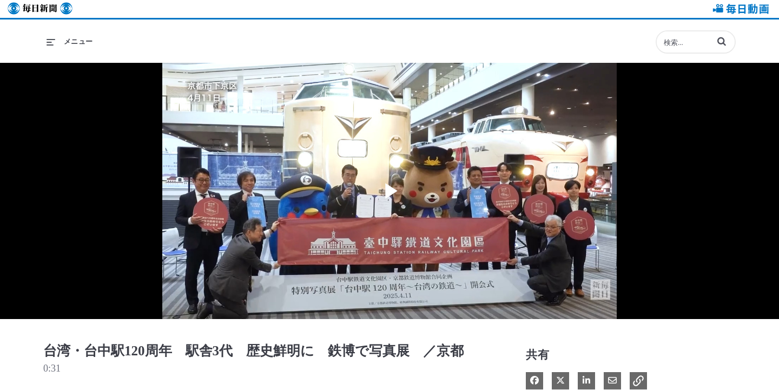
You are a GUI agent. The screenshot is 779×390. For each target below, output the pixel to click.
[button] (721, 41)
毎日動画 (739, 9)
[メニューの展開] (69, 42)
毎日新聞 (40, 9)
